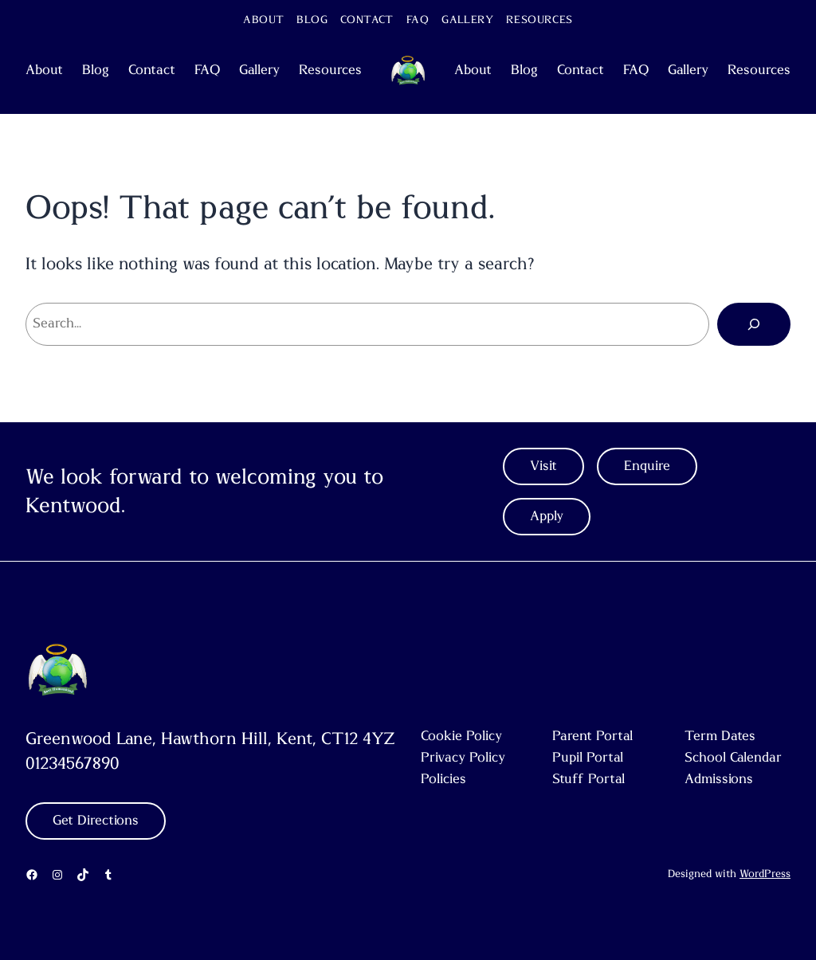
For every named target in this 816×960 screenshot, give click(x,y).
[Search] (753, 324)
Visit (543, 466)
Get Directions (96, 820)
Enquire (647, 466)
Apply (546, 516)
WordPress (765, 874)
